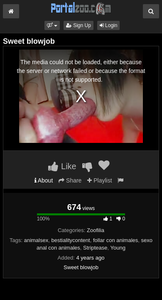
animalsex (36, 240)
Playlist (99, 180)
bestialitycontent (70, 240)
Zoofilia (95, 230)
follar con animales (115, 240)
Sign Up (78, 25)
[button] (52, 25)
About (43, 180)
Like (62, 166)
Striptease (95, 248)
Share (70, 180)
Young (117, 248)
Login (109, 25)
